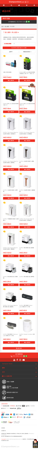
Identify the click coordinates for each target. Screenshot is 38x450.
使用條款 (3, 428)
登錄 (8, 18)
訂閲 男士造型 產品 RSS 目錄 (19, 47)
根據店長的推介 (27, 51)
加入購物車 (11, 80)
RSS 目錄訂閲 (7, 376)
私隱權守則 (3, 430)
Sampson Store (7, 364)
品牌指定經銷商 (4, 403)
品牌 (10, 51)
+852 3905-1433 (20, 22)
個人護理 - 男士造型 (12, 32)
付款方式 (3, 412)
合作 (3, 372)
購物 (3, 368)
